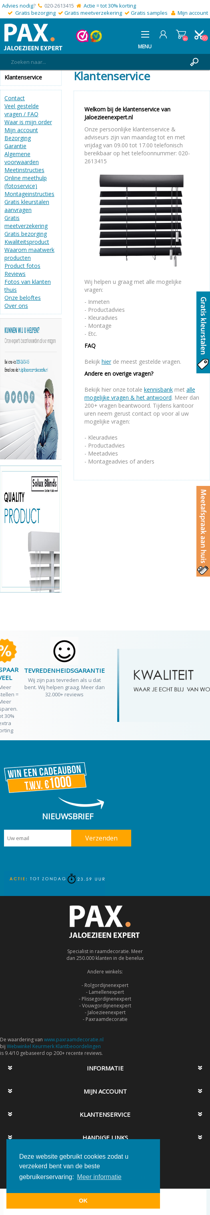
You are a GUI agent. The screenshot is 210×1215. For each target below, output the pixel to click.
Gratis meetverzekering (93, 12)
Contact (14, 98)
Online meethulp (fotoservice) (25, 182)
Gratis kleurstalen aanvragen (26, 206)
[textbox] (97, 62)
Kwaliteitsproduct (26, 242)
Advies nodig (17, 5)
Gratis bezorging (35, 12)
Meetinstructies (24, 170)
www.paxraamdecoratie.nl (74, 1039)
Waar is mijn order (28, 122)
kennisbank (158, 389)
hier (106, 361)
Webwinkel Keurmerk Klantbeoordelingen (54, 1046)
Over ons (16, 305)
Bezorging (17, 138)
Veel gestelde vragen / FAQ (21, 110)
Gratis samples (149, 12)
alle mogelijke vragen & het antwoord (139, 393)
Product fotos (22, 266)
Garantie (15, 146)
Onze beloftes (22, 297)
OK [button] (83, 1200)
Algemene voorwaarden (21, 158)
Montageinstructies (29, 194)
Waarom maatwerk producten (29, 254)
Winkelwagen (181, 34)
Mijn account (193, 12)
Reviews (15, 273)
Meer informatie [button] (99, 1176)
